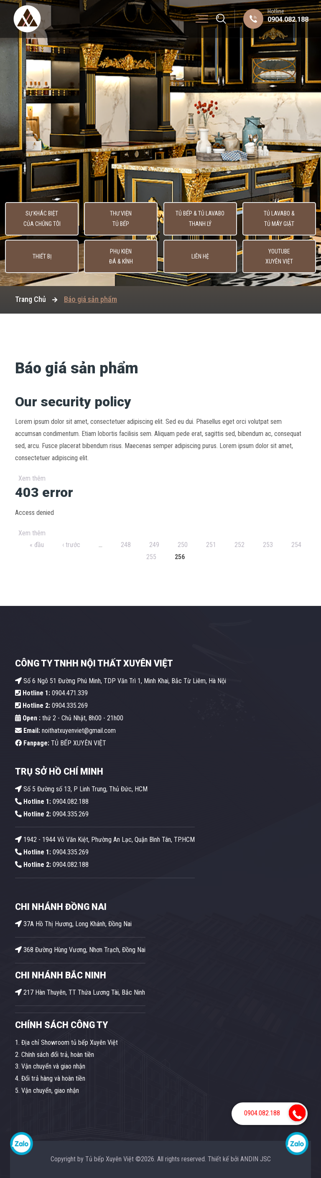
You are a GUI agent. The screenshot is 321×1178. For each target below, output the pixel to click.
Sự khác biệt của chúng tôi (42, 219)
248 (126, 545)
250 (183, 545)
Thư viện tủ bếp (121, 219)
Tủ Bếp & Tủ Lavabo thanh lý (200, 219)
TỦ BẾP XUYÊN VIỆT (60, 743)
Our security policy (73, 402)
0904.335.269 (70, 705)
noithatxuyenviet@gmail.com (65, 731)
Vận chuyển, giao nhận (50, 1090)
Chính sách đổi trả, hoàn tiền (57, 1055)
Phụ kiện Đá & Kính (121, 256)
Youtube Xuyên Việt (279, 256)
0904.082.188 (288, 19)
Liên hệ (200, 256)
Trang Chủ (30, 299)
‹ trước (71, 545)
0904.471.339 (51, 693)
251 (211, 545)
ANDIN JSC (255, 1159)
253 (268, 545)
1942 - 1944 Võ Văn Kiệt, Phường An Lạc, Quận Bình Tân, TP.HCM (105, 840)
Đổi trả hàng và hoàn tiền (53, 1078)
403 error (44, 492)
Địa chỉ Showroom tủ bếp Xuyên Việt (69, 1042)
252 (239, 545)
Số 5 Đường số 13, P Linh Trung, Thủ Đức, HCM (81, 789)
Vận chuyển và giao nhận (53, 1066)
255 (151, 557)
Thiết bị (41, 256)
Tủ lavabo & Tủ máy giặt (279, 219)
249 (154, 545)
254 (296, 545)
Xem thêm (32, 478)
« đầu (37, 545)
